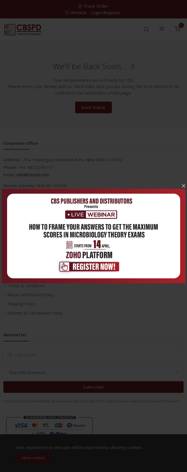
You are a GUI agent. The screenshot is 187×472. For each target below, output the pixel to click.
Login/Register (106, 12)
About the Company (26, 267)
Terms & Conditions (26, 285)
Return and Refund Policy (31, 294)
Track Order (93, 6)
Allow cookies (33, 457)
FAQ (12, 258)
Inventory (16, 240)
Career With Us (21, 249)
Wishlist (76, 12)
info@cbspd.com (33, 174)
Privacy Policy (20, 276)
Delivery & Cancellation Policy (35, 313)
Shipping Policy (21, 304)
